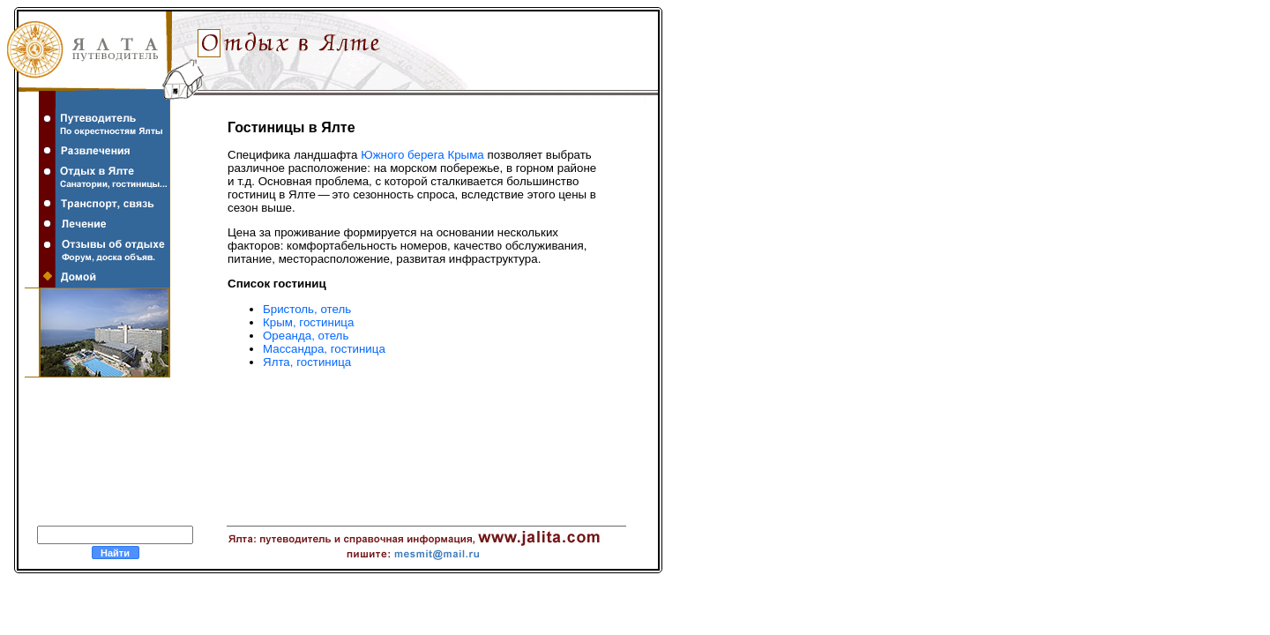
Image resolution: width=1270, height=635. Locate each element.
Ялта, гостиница (307, 362)
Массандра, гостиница (324, 348)
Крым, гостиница (308, 322)
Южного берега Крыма (422, 154)
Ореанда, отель (305, 335)
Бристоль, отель (307, 309)
